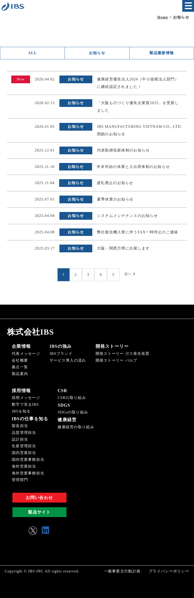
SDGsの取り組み (71, 412)
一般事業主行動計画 (122, 571)
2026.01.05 (45, 127)
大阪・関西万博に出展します (123, 249)
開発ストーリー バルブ (116, 361)
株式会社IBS (32, 332)
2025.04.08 (45, 216)
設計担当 (20, 439)
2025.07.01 (45, 200)
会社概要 (20, 361)
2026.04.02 (45, 80)
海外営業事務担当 (28, 473)
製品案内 (20, 374)
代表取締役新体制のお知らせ (123, 151)
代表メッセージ (26, 354)
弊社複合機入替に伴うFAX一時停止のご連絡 (137, 233)
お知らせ (97, 53)
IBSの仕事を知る (29, 418)
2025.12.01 (45, 151)
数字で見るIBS (25, 404)
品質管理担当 (24, 432)
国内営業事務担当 (28, 459)
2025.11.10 (44, 167)
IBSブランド (61, 354)
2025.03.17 (45, 249)
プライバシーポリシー (169, 571)
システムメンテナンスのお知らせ (127, 216)
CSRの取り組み (70, 398)
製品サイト (39, 512)
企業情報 (21, 346)
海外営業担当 (24, 466)
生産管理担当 (24, 446)
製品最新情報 (161, 53)
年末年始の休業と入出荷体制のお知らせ (133, 167)
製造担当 (20, 426)
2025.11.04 (44, 183)
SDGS (62, 405)
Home (162, 17)
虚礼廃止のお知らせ (115, 183)
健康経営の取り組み (74, 426)
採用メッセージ (26, 398)
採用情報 (21, 390)
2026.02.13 (45, 103)
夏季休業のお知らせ (115, 200)
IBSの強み (60, 346)
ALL (32, 53)
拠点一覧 (20, 367)
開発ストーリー (111, 346)
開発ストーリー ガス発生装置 (123, 354)
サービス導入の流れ (68, 361)
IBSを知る (21, 411)
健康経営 (65, 419)
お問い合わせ (39, 497)
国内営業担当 (24, 453)
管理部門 (20, 480)
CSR (61, 390)
